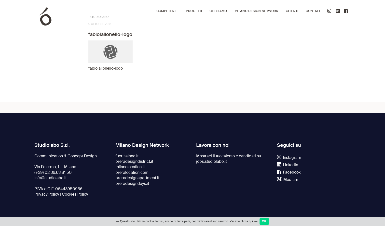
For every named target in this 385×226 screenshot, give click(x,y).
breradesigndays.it (132, 183)
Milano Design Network (256, 11)
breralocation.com (131, 172)
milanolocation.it (130, 166)
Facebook (289, 172)
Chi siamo (218, 11)
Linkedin (287, 165)
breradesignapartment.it (137, 178)
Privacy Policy (46, 194)
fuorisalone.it (126, 156)
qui (251, 222)
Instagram (289, 157)
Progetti (194, 11)
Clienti (292, 11)
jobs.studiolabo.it (211, 161)
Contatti (313, 11)
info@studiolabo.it (50, 178)
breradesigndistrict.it (134, 161)
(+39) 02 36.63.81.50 (53, 172)
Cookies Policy (75, 194)
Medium (287, 179)
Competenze (167, 11)
